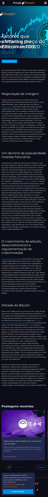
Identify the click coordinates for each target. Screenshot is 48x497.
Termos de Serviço (10, 487)
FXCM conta (27, 181)
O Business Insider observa (12, 259)
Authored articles (9, 61)
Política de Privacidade (12, 484)
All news (41, 467)
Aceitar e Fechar (18, 492)
